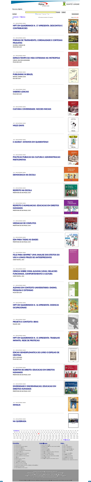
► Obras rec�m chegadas (67, 450)
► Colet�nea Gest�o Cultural (47, 453)
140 (32, 438)
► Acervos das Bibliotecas (19, 449)
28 (75, 430)
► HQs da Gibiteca (18, 459)
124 (50, 436)
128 (62, 436)
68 (36, 433)
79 (61, 433)
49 (58, 432)
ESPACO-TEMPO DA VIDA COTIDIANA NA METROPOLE (36, 58)
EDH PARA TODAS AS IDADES (25, 239)
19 (55, 430)
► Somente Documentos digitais (20, 446)
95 (32, 435)
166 (52, 440)
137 (23, 438)
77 (57, 433)
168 (58, 440)
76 (54, 433)
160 (34, 440)
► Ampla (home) (17, 445)
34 (24, 432)
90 (21, 435)
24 (66, 430)
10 (34, 430)
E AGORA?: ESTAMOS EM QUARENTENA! (30, 142)
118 (32, 436)
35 (26, 432)
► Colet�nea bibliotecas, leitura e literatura (50, 451)
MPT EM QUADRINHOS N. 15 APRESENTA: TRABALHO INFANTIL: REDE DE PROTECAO (36, 339)
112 (14, 436)
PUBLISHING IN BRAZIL (23, 74)
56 (74, 432)
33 (21, 432)
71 (43, 433)
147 (53, 438)
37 (30, 432)
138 (26, 438)
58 (13, 433)
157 (26, 440)
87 (14, 435)
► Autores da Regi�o (45, 449)
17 (50, 430)
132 (74, 436)
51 (62, 432)
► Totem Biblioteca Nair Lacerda (20, 467)
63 (25, 433)
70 (41, 433)
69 (38, 433)
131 (71, 436)
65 (29, 433)
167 (55, 440)
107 (65, 435)
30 (14, 432)
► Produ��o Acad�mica (19, 461)
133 (77, 436)
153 (71, 438)
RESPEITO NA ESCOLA (22, 190)
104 (56, 435)
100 (44, 435)
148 (56, 438)
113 (17, 436)
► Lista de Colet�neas (45, 450)
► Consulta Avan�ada (19, 447)
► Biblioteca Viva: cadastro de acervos (70, 459)
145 (47, 438)
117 (29, 436)
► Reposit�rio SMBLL (45, 457)
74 (50, 433)
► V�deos (16, 457)
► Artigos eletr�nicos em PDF (20, 454)
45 (49, 432)
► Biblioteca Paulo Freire (19, 466)
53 (67, 432)
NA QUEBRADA (19, 421)
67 (34, 433)
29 (77, 430)
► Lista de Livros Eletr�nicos (68, 449)
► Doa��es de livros (66, 454)
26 (70, 430)
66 (32, 433)
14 (43, 430)
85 (75, 433)
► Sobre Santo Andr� (45, 445)
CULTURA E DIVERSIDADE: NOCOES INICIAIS (32, 109)
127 (59, 436)
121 (41, 436)
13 (41, 430)
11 (36, 430)
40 (37, 432)
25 (68, 430)
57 (76, 432)
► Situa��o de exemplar (67, 457)
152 (68, 438)
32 (19, 432)
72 (45, 433)
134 (14, 438)
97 (37, 435)
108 (68, 435)
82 (68, 433)
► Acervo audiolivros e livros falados (21, 455)
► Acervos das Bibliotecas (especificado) (22, 450)
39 (35, 432)
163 (43, 440)
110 (74, 435)
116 (26, 436)
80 (63, 433)
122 (44, 436)
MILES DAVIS (18, 125)
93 (28, 435)
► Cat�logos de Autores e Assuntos (21, 453)
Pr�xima (66, 440)
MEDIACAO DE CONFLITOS (24, 223)
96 (34, 435)
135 (17, 438)
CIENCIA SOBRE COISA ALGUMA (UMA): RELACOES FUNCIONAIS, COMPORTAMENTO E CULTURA (35, 272)
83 (70, 433)
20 (57, 430)
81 (66, 433)
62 (22, 433)
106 (62, 435)
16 (48, 430)
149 (59, 438)
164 (46, 440)
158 (29, 440)
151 (65, 438)
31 (17, 432)
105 (59, 435)
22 (61, 430)
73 (47, 433)
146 (50, 438)
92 (25, 435)
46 (51, 432)
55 (71, 432)
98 (39, 435)
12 (39, 430)
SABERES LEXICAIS (21, 91)
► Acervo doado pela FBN (67, 455)
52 (65, 432)
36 (28, 432)
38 (33, 432)
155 (77, 438)
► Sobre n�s (65, 445)
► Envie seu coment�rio (67, 453)
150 (62, 438)
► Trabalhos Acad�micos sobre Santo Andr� (50, 446)
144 (44, 438)
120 (38, 436)
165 (49, 440)
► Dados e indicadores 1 (67, 446)
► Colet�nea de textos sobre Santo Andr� (50, 455)
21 (59, 430)
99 (41, 435)
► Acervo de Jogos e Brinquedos (47, 454)
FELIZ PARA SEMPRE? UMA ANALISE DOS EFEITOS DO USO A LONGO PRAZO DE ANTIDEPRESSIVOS (36, 256)
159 (31, 440)
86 (77, 433)
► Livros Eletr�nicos (18, 451)
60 (18, 433)
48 (55, 432)
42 (42, 432)
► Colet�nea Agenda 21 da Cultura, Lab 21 (50, 458)
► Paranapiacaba (44, 447)
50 (60, 432)
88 (16, 435)
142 (38, 438)
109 (71, 435)
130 (68, 436)
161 (37, 440)
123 (47, 436)
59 (16, 433)
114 (20, 436)
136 (20, 438)
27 (73, 430)
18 (52, 430)
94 (30, 435)
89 (18, 435)
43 (44, 432)
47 (53, 432)
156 (23, 440)
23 (64, 430)
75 (52, 433)
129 (65, 436)
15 (45, 430)
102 (50, 435)
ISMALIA (16, 404)
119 (35, 436)
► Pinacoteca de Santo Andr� (20, 463)
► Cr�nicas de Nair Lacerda (20, 462)
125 (53, 436)
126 (56, 436)
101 (47, 435)
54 (69, 432)
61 (20, 433)
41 (40, 432)
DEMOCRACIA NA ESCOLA (24, 174)
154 (74, 438)
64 (27, 433)
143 (41, 438)
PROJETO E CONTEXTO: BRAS (25, 321)
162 (40, 440)
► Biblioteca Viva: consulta (19, 458)
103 (53, 435)
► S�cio (64, 451)
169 (61, 440)
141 (35, 438)
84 (73, 433)
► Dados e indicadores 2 (67, 447)
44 (46, 432)
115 (23, 436)
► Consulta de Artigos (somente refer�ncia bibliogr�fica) (26, 465)
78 (59, 433)
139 (29, 438)
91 (23, 435)
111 (77, 435)
